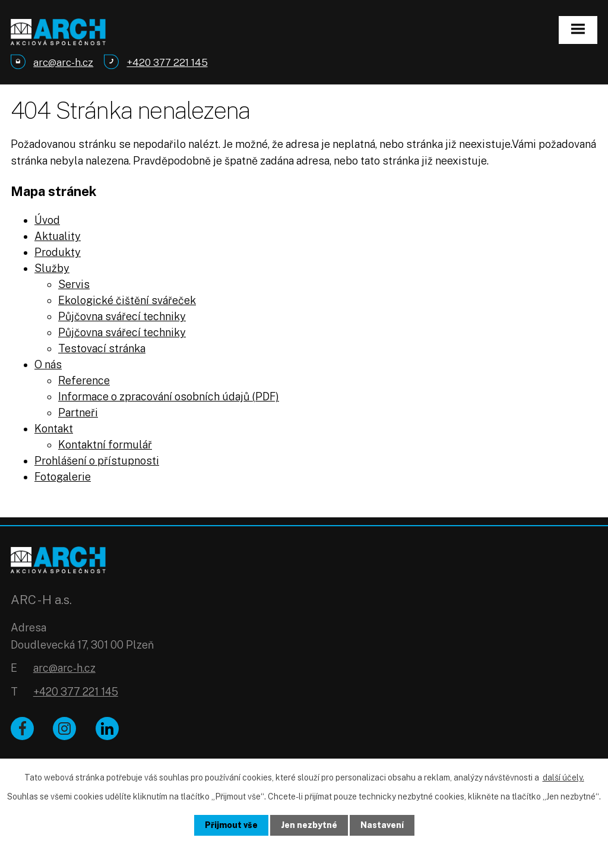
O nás (48, 364)
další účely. (563, 777)
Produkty (57, 252)
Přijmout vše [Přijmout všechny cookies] (231, 825)
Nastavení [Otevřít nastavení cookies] (382, 825)
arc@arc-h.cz (64, 668)
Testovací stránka (101, 348)
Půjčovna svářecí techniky (122, 316)
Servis (74, 284)
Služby (51, 268)
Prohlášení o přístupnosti (96, 460)
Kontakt (53, 428)
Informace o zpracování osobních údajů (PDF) (168, 396)
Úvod (47, 220)
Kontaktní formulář (105, 444)
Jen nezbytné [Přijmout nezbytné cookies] (309, 825)
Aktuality (57, 236)
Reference (84, 380)
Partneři (78, 412)
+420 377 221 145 (75, 691)
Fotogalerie (62, 476)
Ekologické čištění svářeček (127, 300)
